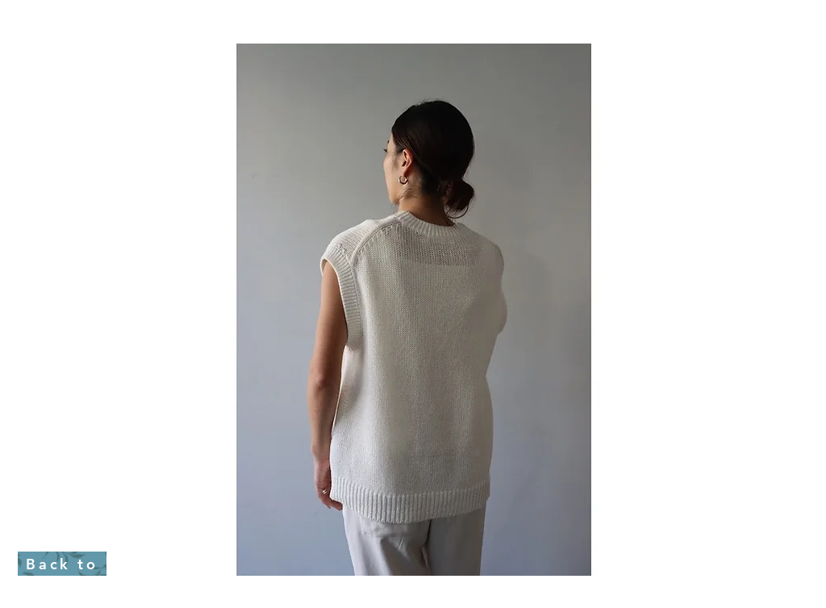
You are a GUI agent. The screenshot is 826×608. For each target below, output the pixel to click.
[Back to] (62, 564)
